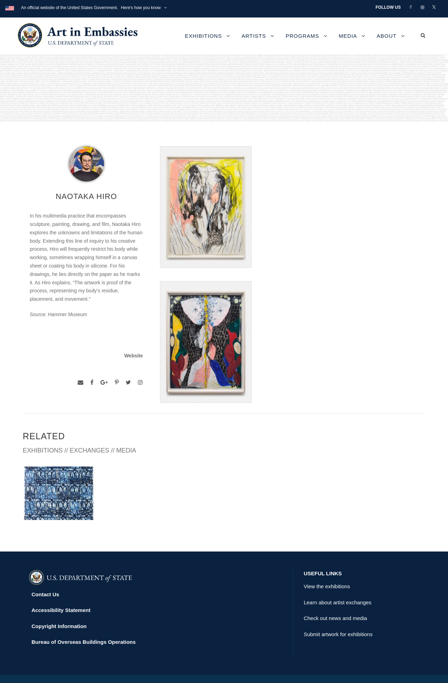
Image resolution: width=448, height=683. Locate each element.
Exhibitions (203, 36)
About (387, 36)
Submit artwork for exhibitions (338, 619)
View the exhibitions (327, 571)
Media (348, 36)
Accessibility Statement (60, 595)
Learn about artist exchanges (337, 587)
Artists (253, 36)
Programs (302, 36)
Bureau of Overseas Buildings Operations (83, 627)
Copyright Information (59, 611)
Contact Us (45, 579)
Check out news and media (335, 603)
